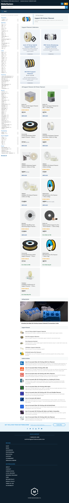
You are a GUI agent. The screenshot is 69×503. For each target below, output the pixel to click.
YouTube (41, 428)
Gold (3, 70)
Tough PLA (4, 31)
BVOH (3, 40)
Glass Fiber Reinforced (7, 77)
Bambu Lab (5, 93)
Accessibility (10, 485)
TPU (3, 47)
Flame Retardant (5, 80)
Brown (3, 66)
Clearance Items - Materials (8, 153)
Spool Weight (4, 135)
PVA (3, 37)
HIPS (3, 42)
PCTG (3, 29)
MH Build (4, 105)
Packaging (4, 130)
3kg (3, 141)
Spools (4, 133)
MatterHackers (5, 104)
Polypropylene (5, 46)
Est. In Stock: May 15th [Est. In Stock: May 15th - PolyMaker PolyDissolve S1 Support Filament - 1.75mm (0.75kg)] (26, 294)
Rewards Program (11, 475)
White (4, 55)
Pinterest (39, 428)
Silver (3, 71)
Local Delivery (10, 473)
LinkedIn (36, 428)
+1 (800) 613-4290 (32, 1)
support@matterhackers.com (35, 439)
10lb (3, 144)
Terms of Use (10, 483)
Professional (10, 452)
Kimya (3, 103)
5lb (3, 142)
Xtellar (3, 123)
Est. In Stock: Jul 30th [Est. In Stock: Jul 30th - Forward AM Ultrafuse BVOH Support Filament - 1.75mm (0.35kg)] (26, 264)
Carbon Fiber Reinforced (7, 76)
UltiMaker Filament (6, 127)
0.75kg (4, 138)
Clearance (4, 150)
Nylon (3, 33)
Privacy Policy (10, 481)
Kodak (3, 101)
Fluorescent (5, 81)
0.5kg (3, 137)
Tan (3, 67)
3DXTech (4, 92)
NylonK (3, 112)
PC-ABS (3, 44)
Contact (8, 469)
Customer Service (24, 1)
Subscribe (59, 425)
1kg (3, 140)
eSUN (3, 99)
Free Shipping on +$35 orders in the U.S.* (10, 1)
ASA (3, 32)
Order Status (10, 471)
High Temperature (6, 84)
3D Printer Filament (39, 15)
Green (4, 60)
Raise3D (4, 119)
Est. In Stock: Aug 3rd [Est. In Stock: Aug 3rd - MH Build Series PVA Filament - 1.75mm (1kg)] (47, 264)
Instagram (33, 428)
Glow (3, 83)
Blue (3, 61)
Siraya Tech (4, 120)
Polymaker (5, 118)
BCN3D (3, 96)
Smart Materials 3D (6, 122)
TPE (3, 48)
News (7, 448)
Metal (3, 35)
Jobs (7, 477)
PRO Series (5, 115)
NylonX (3, 114)
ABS (3, 25)
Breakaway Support (6, 39)
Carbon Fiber (5, 36)
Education (9, 454)
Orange (4, 57)
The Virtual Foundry (6, 124)
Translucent (5, 88)
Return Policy (10, 479)
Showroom (9, 450)
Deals (2, 146)
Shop (7, 446)
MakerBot (4, 107)
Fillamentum (5, 100)
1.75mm (4, 19)
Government (9, 458)
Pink (3, 64)
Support (8, 456)
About (8, 467)
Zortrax (4, 128)
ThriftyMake (5, 126)
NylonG (4, 111)
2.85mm (4, 20)
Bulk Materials (5, 147)
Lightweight (4, 85)
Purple (3, 63)
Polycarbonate (5, 43)
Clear (3, 68)
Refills (4, 132)
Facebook (27, 428)
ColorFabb (4, 97)
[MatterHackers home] (7, 4)
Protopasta (5, 116)
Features (3, 74)
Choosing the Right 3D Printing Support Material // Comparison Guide (40, 323)
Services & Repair (11, 460)
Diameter (3, 17)
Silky (3, 87)
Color (2, 50)
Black (3, 52)
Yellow (4, 59)
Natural (4, 72)
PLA (3, 24)
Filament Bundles (6, 149)
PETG (3, 28)
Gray (3, 53)
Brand (2, 90)
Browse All (4, 155)
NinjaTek (4, 109)
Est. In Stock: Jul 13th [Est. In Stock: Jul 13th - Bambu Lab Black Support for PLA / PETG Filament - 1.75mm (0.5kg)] (47, 234)
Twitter (30, 428)
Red (3, 56)
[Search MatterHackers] (66, 7)
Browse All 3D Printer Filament (9, 15)
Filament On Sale (6, 151)
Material (3, 22)
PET (3, 27)
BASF (3, 94)
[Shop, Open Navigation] (4, 11)
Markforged (4, 108)
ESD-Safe (4, 79)
